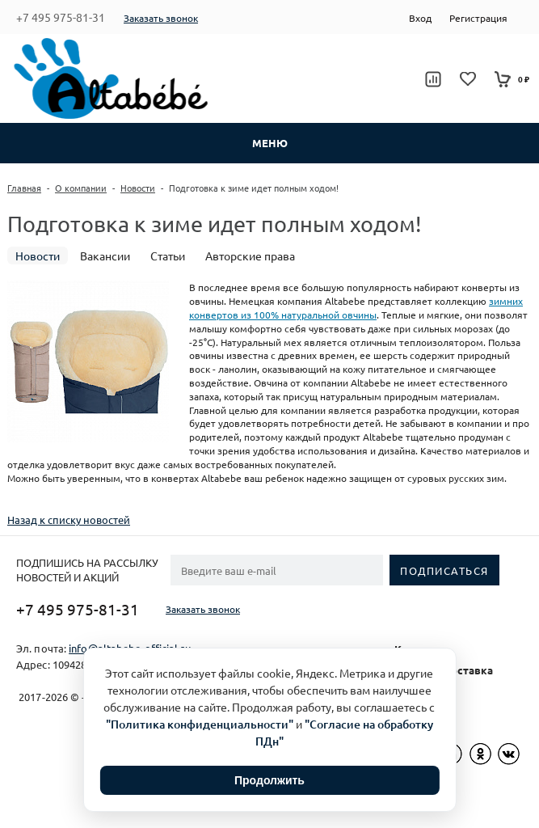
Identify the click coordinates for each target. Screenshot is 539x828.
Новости (137, 187)
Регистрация (478, 17)
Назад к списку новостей (68, 519)
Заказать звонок (161, 17)
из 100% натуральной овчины (307, 314)
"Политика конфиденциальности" (199, 724)
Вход (420, 17)
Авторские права (250, 255)
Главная (24, 187)
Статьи (167, 255)
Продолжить (269, 780)
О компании (81, 187)
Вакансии (105, 255)
